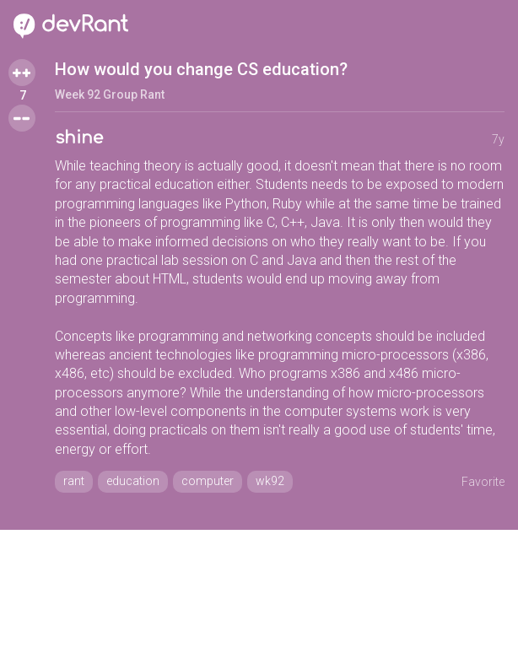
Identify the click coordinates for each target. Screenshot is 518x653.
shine (79, 138)
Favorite (483, 481)
